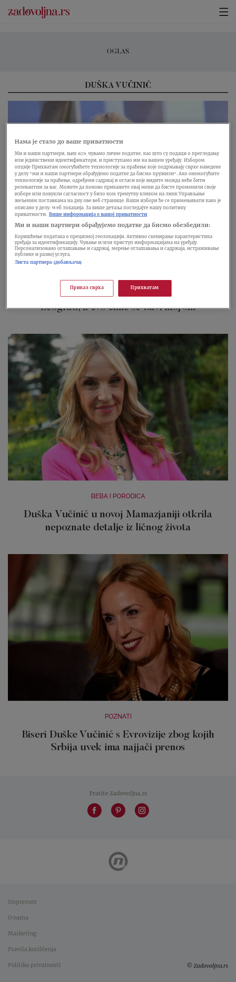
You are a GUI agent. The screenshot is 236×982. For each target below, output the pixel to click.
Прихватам (144, 288)
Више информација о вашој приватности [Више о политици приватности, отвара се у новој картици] (98, 215)
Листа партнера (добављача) (48, 263)
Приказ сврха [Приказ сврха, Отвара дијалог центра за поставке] (87, 288)
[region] (118, 215)
